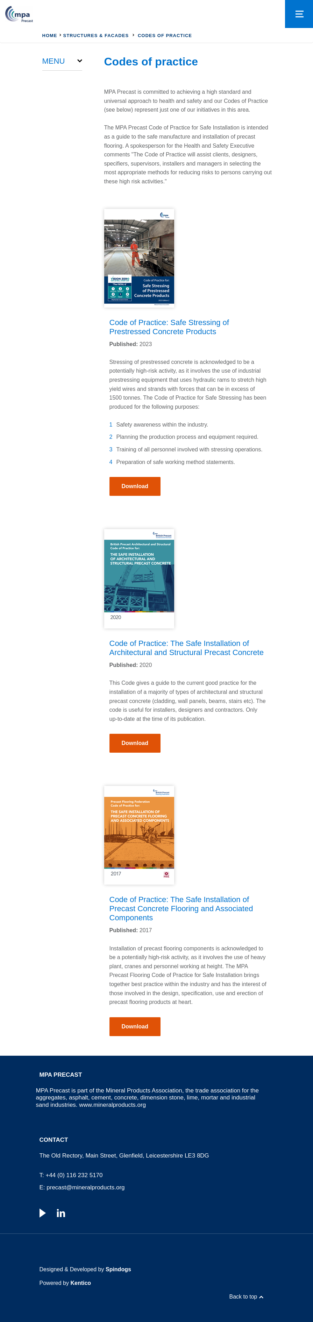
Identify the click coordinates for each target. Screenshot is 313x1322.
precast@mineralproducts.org (86, 1187)
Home (49, 35)
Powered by (65, 1283)
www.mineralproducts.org (112, 1105)
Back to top (243, 1297)
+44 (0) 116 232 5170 (73, 1175)
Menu (53, 61)
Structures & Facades (96, 35)
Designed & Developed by (85, 1269)
